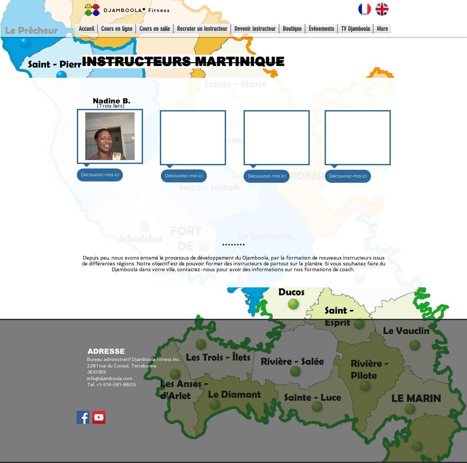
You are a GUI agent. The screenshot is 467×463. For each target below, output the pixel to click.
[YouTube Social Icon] (98, 417)
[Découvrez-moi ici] (100, 174)
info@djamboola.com (109, 378)
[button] (184, 175)
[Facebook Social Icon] (83, 417)
